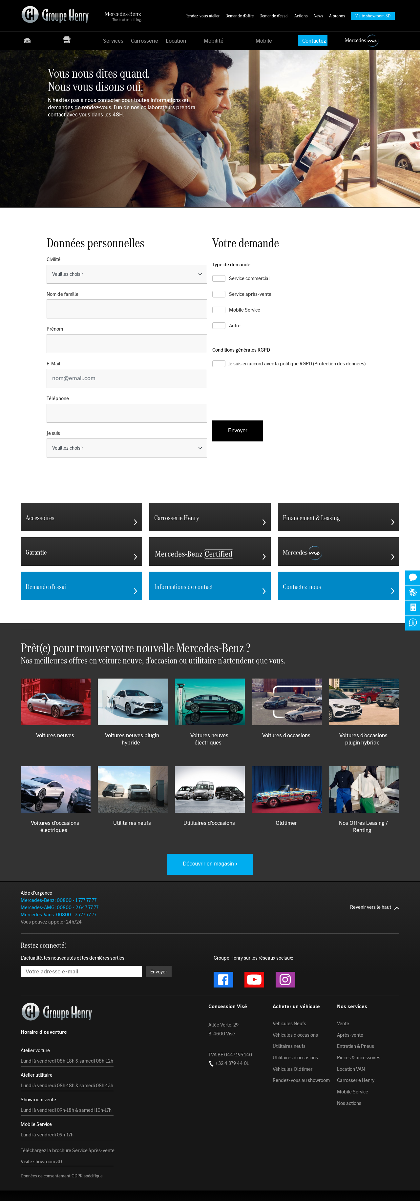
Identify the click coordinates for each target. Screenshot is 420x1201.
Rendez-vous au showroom (301, 1080)
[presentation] (262, 399)
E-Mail (53, 363)
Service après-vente (250, 294)
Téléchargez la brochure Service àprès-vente (68, 1150)
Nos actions (349, 1103)
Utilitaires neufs (289, 1046)
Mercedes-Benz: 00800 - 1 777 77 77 (58, 900)
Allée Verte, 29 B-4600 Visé (223, 1029)
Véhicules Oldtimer (292, 1069)
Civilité (53, 259)
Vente (343, 1023)
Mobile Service (244, 310)
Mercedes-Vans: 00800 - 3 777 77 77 (58, 914)
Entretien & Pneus (355, 1046)
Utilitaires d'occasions (295, 1057)
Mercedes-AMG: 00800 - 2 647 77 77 (59, 907)
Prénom (55, 329)
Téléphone (58, 398)
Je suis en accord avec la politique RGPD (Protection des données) (297, 363)
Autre (235, 325)
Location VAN (351, 1069)
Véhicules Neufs (289, 1023)
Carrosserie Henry (355, 1080)
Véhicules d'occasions (295, 1035)
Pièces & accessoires (358, 1057)
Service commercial (249, 278)
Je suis (53, 433)
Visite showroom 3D (41, 1161)
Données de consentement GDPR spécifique (62, 1176)
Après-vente (350, 1035)
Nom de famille (62, 294)
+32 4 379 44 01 (228, 1063)
